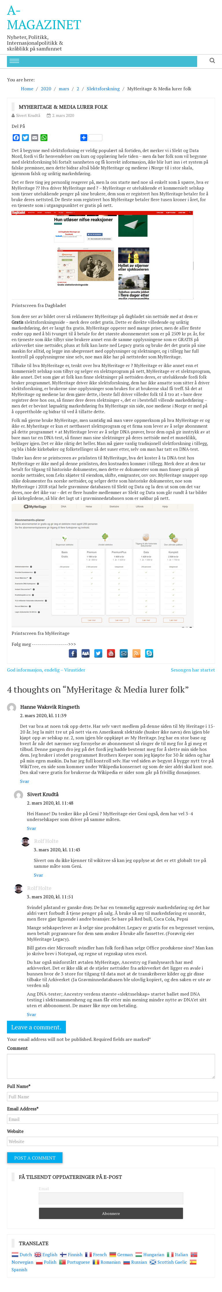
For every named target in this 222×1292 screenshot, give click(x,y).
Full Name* (18, 1086)
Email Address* (22, 1109)
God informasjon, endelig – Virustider (46, 670)
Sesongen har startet (193, 670)
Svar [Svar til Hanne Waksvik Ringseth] (24, 781)
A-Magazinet (44, 17)
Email (44, 1188)
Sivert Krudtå (28, 115)
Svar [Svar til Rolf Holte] (38, 875)
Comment (17, 1048)
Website (15, 1131)
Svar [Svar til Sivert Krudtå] (31, 828)
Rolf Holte (46, 840)
